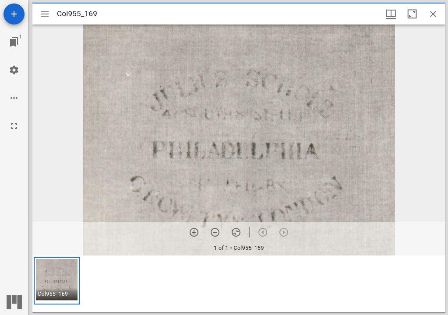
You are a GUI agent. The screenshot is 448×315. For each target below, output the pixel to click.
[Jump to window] (14, 42)
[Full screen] (14, 126)
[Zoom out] (215, 232)
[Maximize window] (412, 14)
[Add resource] (14, 14)
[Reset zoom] (236, 232)
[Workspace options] (14, 98)
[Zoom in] (194, 232)
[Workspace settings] (14, 70)
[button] (57, 280)
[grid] (238, 284)
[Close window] (433, 14)
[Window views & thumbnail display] (391, 14)
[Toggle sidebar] (44, 14)
